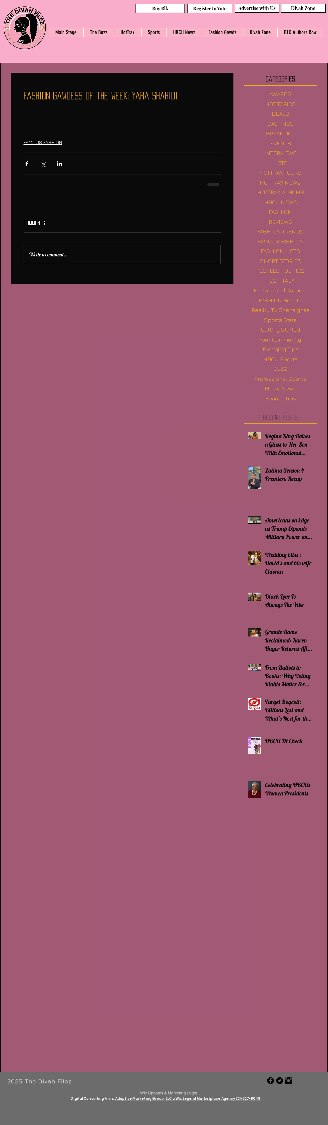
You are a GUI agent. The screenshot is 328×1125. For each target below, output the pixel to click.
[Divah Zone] (303, 8)
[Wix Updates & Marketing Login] (168, 1092)
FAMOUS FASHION (43, 142)
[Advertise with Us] (257, 8)
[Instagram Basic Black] (288, 1080)
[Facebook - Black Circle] (270, 1080)
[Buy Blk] (160, 8)
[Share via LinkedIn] (59, 164)
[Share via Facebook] (27, 164)
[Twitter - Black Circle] (279, 1080)
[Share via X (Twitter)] (43, 164)
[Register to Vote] (209, 8)
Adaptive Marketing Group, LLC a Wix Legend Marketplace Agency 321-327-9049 (188, 1098)
